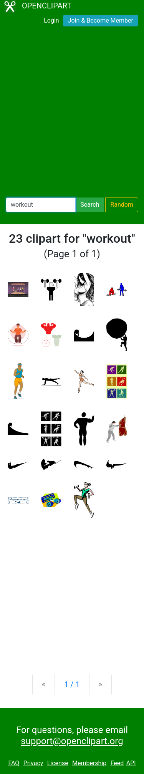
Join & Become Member (100, 20)
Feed (117, 763)
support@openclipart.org (72, 741)
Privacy (33, 763)
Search (89, 204)
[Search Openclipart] (41, 205)
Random (121, 204)
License (57, 763)
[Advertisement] (72, 113)
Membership (89, 763)
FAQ (13, 763)
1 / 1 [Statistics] (72, 684)
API (131, 763)
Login (51, 20)
